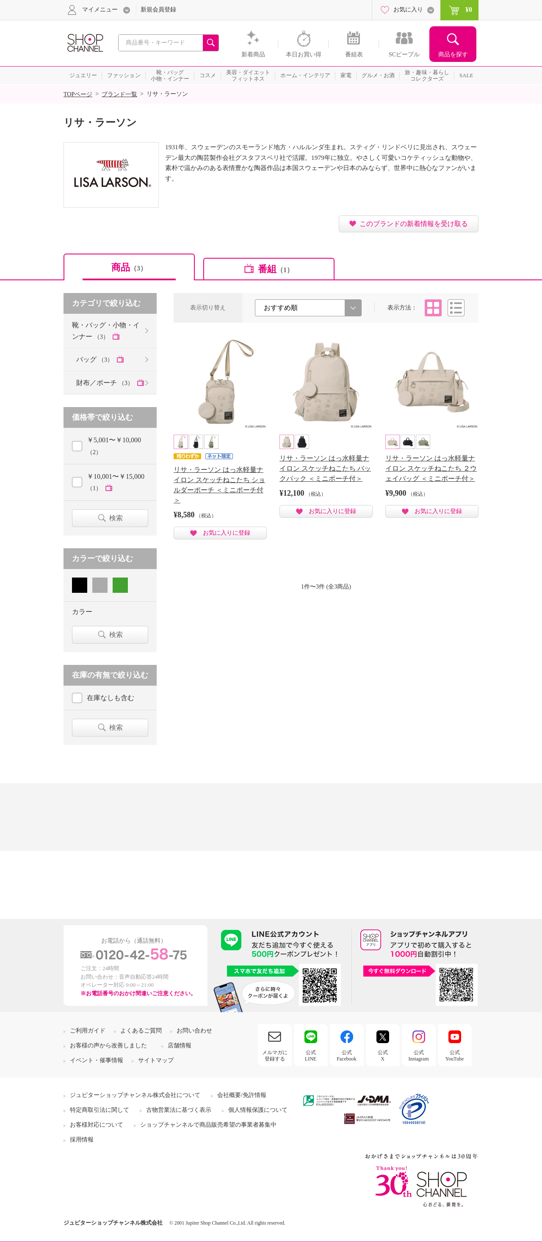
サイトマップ (156, 1060)
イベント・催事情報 (96, 1060)
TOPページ (78, 94)
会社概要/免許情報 (241, 1095)
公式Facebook (347, 1055)
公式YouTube (454, 1055)
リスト (456, 307)
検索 (116, 518)
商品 (129, 267)
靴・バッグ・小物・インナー (106, 330)
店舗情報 (179, 1045)
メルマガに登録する (275, 1055)
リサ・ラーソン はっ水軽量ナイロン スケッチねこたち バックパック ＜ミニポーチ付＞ (325, 468)
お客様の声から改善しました (108, 1045)
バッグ (95, 359)
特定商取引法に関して (99, 1110)
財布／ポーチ (105, 382)
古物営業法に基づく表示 (178, 1110)
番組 (275, 269)
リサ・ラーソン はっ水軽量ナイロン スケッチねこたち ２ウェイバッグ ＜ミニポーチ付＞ (431, 468)
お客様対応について (96, 1125)
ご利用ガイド (87, 1030)
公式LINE (310, 1055)
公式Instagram (419, 1055)
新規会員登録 (158, 9)
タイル (433, 307)
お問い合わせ (194, 1030)
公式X (383, 1055)
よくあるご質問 (141, 1030)
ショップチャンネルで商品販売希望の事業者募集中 (208, 1125)
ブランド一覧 (119, 94)
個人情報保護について (258, 1110)
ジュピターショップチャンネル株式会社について (135, 1095)
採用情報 (82, 1139)
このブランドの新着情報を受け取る (413, 223)
